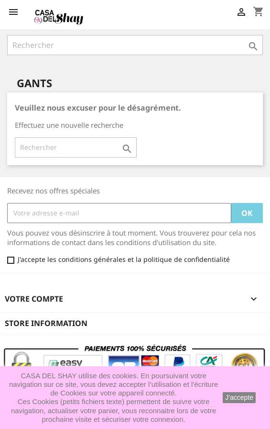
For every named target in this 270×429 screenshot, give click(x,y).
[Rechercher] (135, 45)
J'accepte (239, 397)
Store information (46, 323)
